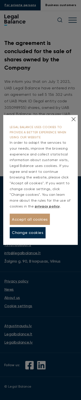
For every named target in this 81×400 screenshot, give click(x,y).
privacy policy (47, 206)
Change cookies (27, 232)
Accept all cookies (30, 219)
